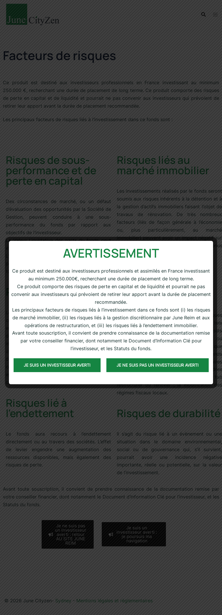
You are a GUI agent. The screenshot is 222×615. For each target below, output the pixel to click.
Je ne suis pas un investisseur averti (157, 365)
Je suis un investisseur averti (57, 365)
